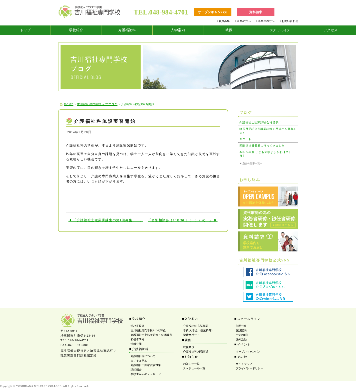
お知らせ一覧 (191, 363)
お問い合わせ (289, 20)
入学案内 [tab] (178, 30)
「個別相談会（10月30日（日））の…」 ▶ (183, 220)
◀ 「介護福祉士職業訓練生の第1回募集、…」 (106, 220)
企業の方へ (242, 20)
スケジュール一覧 (194, 368)
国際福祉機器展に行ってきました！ (263, 145)
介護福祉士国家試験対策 (146, 365)
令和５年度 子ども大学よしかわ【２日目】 (265, 154)
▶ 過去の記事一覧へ (251, 163)
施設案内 (241, 330)
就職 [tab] (228, 30)
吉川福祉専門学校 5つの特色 (148, 330)
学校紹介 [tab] (76, 30)
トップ (25, 30)
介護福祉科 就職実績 (196, 351)
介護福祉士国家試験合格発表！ (260, 122)
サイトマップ (244, 363)
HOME (69, 104)
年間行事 (241, 325)
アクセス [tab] (330, 30)
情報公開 (136, 343)
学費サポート (191, 334)
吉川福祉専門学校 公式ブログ (97, 104)
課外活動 (241, 339)
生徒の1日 (242, 334)
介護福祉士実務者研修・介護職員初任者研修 (151, 337)
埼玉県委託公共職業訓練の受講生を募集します (268, 130)
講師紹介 (136, 369)
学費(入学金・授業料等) (197, 330)
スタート (245, 139)
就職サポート (191, 347)
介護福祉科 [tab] (127, 30)
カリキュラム (139, 360)
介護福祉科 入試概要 (196, 325)
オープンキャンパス (248, 351)
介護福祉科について (143, 356)
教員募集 (223, 20)
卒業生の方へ (265, 20)
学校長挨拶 (137, 325)
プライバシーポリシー (249, 368)
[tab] (25, 30)
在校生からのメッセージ (146, 374)
